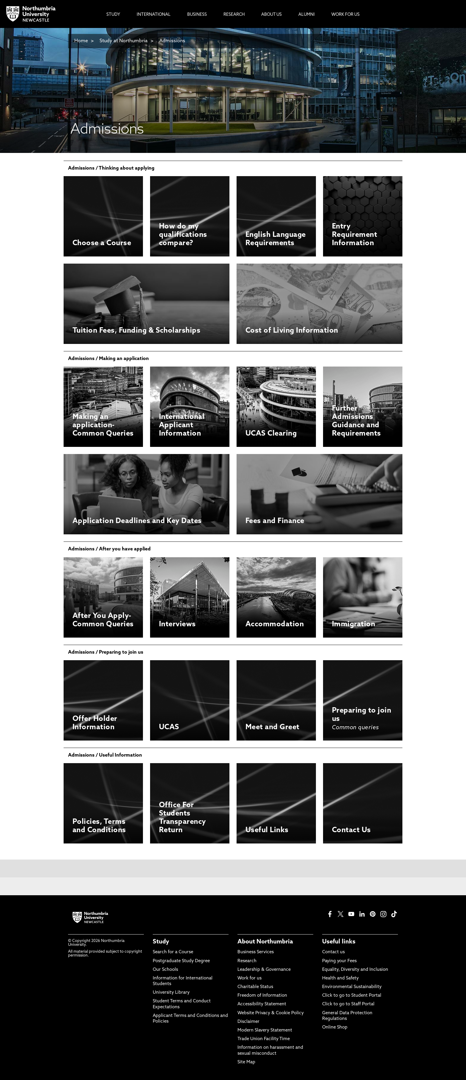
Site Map (246, 1062)
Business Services (255, 952)
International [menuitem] (154, 14)
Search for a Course (173, 952)
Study (161, 942)
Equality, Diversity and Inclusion (355, 970)
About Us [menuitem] (271, 14)
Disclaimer (248, 1022)
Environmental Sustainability (352, 987)
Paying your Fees (339, 961)
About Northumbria (265, 942)
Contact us (333, 952)
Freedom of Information (262, 995)
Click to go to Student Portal (351, 995)
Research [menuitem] (234, 14)
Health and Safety (340, 978)
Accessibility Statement (261, 1004)
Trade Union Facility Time (263, 1039)
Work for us (249, 978)
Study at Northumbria (124, 41)
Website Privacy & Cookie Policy (270, 1013)
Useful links (338, 942)
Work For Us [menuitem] (345, 14)
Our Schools (165, 970)
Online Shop (334, 1027)
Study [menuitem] (113, 14)
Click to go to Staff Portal (348, 1004)
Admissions (172, 41)
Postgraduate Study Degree (181, 961)
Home (81, 41)
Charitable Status (255, 987)
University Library (171, 992)
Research (246, 961)
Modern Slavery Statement (264, 1030)
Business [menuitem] (197, 14)
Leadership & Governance (264, 970)
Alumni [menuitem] (306, 14)
